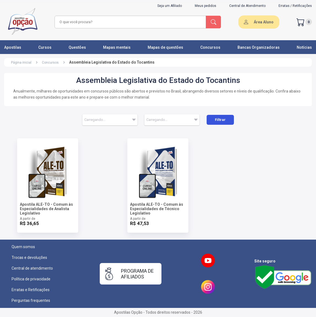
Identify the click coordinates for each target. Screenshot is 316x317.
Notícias (304, 47)
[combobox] (129, 22)
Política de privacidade (31, 279)
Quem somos (23, 247)
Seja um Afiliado (169, 6)
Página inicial (21, 62)
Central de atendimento (32, 268)
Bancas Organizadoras (258, 47)
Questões (77, 47)
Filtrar (220, 120)
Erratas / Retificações (295, 6)
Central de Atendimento (247, 6)
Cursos (45, 47)
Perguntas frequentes (31, 300)
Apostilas (12, 47)
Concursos (210, 47)
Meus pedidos (205, 6)
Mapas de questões (165, 47)
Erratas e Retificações (31, 290)
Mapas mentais (117, 47)
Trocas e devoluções (29, 257)
